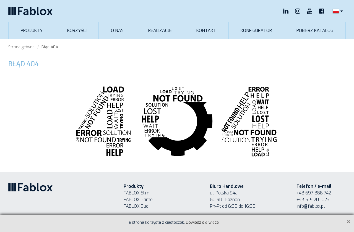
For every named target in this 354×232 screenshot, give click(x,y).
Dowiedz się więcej (203, 222)
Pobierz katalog (314, 30)
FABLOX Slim (136, 193)
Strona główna (21, 47)
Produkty (32, 30)
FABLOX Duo (136, 206)
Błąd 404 (49, 47)
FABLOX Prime (138, 199)
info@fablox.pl (310, 206)
